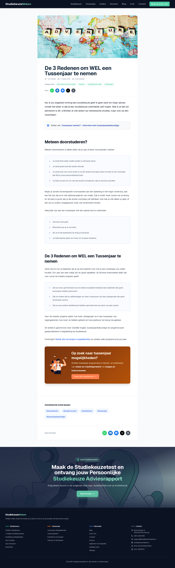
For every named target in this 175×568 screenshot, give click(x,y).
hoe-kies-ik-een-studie (66, 84)
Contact (142, 4)
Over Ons (92, 534)
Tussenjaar (91, 4)
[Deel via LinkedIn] (57, 91)
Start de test (87, 493)
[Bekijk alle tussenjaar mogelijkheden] (58, 365)
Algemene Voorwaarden (97, 544)
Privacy (92, 540)
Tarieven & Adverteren (55, 540)
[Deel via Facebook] (63, 91)
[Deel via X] (68, 91)
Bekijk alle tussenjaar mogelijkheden (72, 339)
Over (132, 4)
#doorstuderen (52, 411)
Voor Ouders (10, 540)
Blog (124, 4)
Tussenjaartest (52, 534)
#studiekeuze (87, 411)
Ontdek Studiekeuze (12, 530)
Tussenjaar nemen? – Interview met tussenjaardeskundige (90, 125)
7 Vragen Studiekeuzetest (14, 534)
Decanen (114, 4)
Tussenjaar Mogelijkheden (56, 530)
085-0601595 (139, 536)
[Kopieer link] (73, 91)
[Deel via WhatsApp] (52, 91)
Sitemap (92, 550)
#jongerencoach (70, 411)
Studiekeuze (18, 4)
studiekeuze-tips (94, 84)
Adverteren (9, 547)
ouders (81, 84)
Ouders (103, 4)
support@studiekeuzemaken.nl (145, 539)
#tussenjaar (102, 411)
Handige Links (94, 547)
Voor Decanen (10, 544)
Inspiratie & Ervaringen (55, 537)
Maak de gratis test (159, 4)
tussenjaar (109, 84)
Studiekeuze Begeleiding (14, 537)
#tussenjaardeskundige (56, 417)
